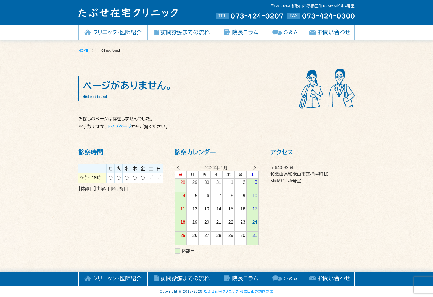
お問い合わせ (334, 32)
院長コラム (245, 32)
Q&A (291, 32)
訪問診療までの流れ (185, 32)
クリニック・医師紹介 (117, 32)
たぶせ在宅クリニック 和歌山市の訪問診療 (238, 291)
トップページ (119, 126)
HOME (83, 51)
